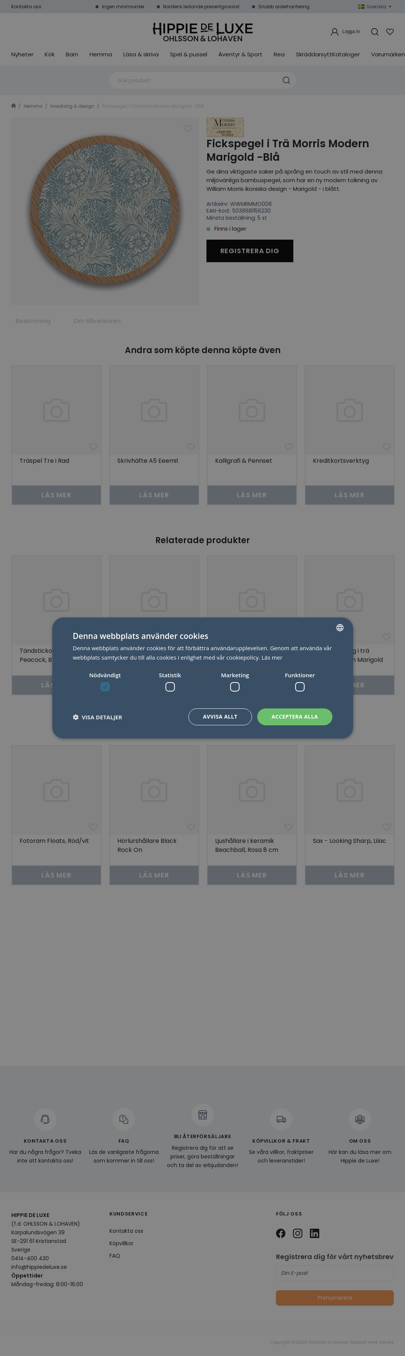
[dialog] (202, 678)
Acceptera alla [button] (295, 716)
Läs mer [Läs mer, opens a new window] (272, 657)
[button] (97, 717)
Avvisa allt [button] (220, 716)
